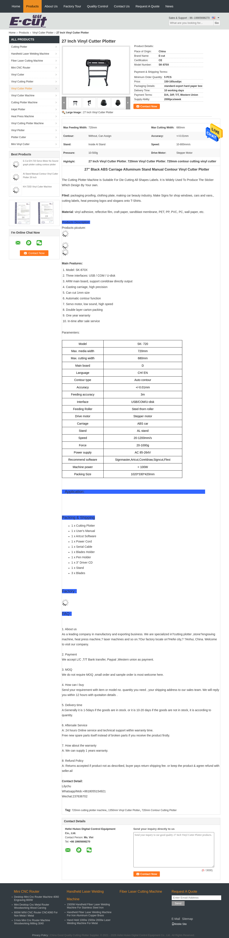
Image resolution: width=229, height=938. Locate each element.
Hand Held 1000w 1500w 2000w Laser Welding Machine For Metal (89, 922)
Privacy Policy (40, 935)
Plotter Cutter (18, 137)
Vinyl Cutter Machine (23, 95)
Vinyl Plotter (18, 130)
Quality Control (97, 6)
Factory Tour (72, 6)
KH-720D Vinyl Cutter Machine (37, 187)
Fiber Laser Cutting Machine (27, 60)
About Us (51, 6)
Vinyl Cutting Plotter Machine (27, 123)
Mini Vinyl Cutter (20, 144)
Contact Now (148, 106)
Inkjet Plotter (18, 109)
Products (32, 6)
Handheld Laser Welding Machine (30, 53)
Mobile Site (179, 924)
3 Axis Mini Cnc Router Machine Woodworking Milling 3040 (32, 922)
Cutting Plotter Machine (24, 102)
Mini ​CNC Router (20, 67)
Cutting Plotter (19, 46)
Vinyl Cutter (17, 74)
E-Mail (176, 919)
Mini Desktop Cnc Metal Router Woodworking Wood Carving (31, 906)
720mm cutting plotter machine (89, 810)
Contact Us (122, 6)
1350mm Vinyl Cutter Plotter (124, 810)
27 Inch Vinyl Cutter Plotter (98, 112)
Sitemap (187, 919)
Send (178, 903)
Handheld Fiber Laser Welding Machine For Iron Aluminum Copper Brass (89, 914)
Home (16, 6)
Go (217, 22)
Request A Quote (147, 6)
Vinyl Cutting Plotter (22, 81)
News (169, 6)
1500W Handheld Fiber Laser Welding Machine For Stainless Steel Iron (88, 906)
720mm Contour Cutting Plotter (159, 810)
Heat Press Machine (22, 116)
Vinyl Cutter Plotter (42, 32)
